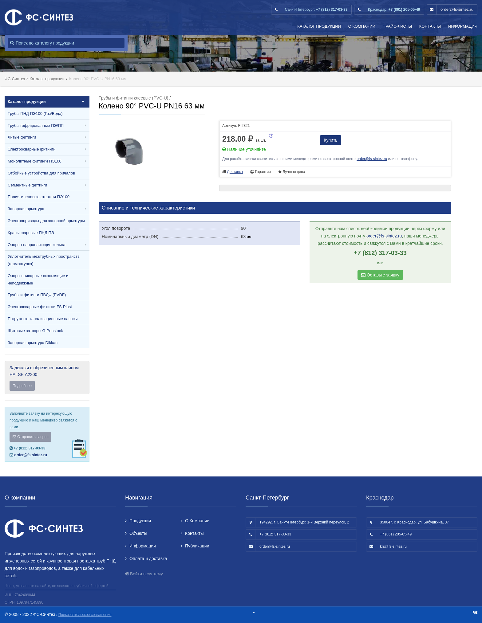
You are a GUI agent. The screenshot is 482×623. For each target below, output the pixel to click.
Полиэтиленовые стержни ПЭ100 (38, 196)
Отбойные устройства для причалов (41, 173)
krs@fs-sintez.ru (393, 546)
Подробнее (22, 386)
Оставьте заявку (380, 274)
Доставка (235, 172)
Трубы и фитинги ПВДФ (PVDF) (37, 294)
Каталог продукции (319, 26)
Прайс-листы (397, 26)
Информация (462, 26)
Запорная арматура (26, 208)
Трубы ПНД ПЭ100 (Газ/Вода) (35, 113)
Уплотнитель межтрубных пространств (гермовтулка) (44, 260)
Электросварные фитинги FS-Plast (40, 306)
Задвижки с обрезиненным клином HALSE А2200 (47, 378)
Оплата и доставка (148, 558)
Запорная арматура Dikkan (32, 342)
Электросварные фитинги (31, 149)
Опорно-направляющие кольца (36, 244)
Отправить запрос (30, 437)
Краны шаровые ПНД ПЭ (31, 232)
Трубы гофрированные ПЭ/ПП (36, 125)
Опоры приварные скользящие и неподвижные (38, 279)
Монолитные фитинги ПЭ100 (34, 161)
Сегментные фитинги (27, 185)
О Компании (361, 26)
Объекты (138, 533)
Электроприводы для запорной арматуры (46, 220)
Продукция (140, 520)
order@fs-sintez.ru (457, 9)
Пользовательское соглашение (85, 615)
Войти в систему (146, 573)
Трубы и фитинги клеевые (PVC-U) (133, 98)
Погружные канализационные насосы (42, 318)
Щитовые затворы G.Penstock (35, 330)
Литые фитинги (22, 137)
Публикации (197, 545)
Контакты (430, 26)
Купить (330, 140)
